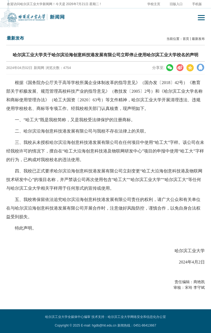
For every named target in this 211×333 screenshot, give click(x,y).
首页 (186, 39)
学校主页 (153, 4)
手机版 (197, 4)
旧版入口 (176, 4)
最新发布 (198, 39)
